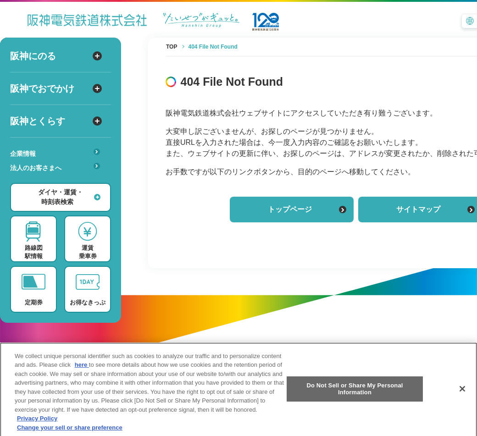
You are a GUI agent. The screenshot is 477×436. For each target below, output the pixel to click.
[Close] (462, 396)
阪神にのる (56, 56)
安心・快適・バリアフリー (58, 182)
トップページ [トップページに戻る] (307, 209)
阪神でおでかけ (56, 88)
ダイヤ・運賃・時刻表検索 (69, 196)
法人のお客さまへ (55, 167)
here (82, 372)
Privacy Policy (37, 425)
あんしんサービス (58, 180)
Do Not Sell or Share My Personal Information (354, 396)
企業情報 (55, 153)
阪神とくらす (56, 121)
